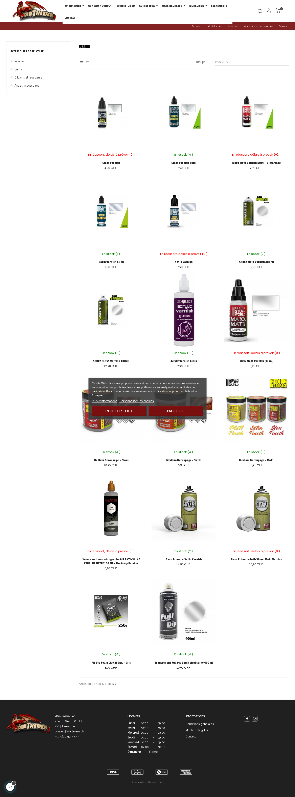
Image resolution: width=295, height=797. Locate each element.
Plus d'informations (104, 400)
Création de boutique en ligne (147, 782)
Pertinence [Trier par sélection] (252, 62)
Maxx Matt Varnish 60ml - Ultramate (256, 163)
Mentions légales (196, 730)
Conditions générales (199, 724)
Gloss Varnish (111, 163)
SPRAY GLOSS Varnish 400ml (111, 361)
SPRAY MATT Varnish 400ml (256, 262)
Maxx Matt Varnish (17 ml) (256, 361)
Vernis (19, 69)
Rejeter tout (119, 411)
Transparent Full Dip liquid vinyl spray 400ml (184, 662)
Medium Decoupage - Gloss (111, 460)
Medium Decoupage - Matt (256, 460)
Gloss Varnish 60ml (183, 163)
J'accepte (176, 411)
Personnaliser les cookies (136, 400)
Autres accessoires (27, 85)
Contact (190, 736)
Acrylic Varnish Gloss (184, 361)
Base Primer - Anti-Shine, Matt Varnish (256, 559)
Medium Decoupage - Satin (183, 460)
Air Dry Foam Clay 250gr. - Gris (111, 662)
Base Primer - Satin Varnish (184, 559)
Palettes (20, 61)
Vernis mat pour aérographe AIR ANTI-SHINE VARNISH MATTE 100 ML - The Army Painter (111, 561)
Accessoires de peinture (27, 51)
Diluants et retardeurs (28, 77)
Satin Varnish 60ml (111, 262)
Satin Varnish (183, 262)
